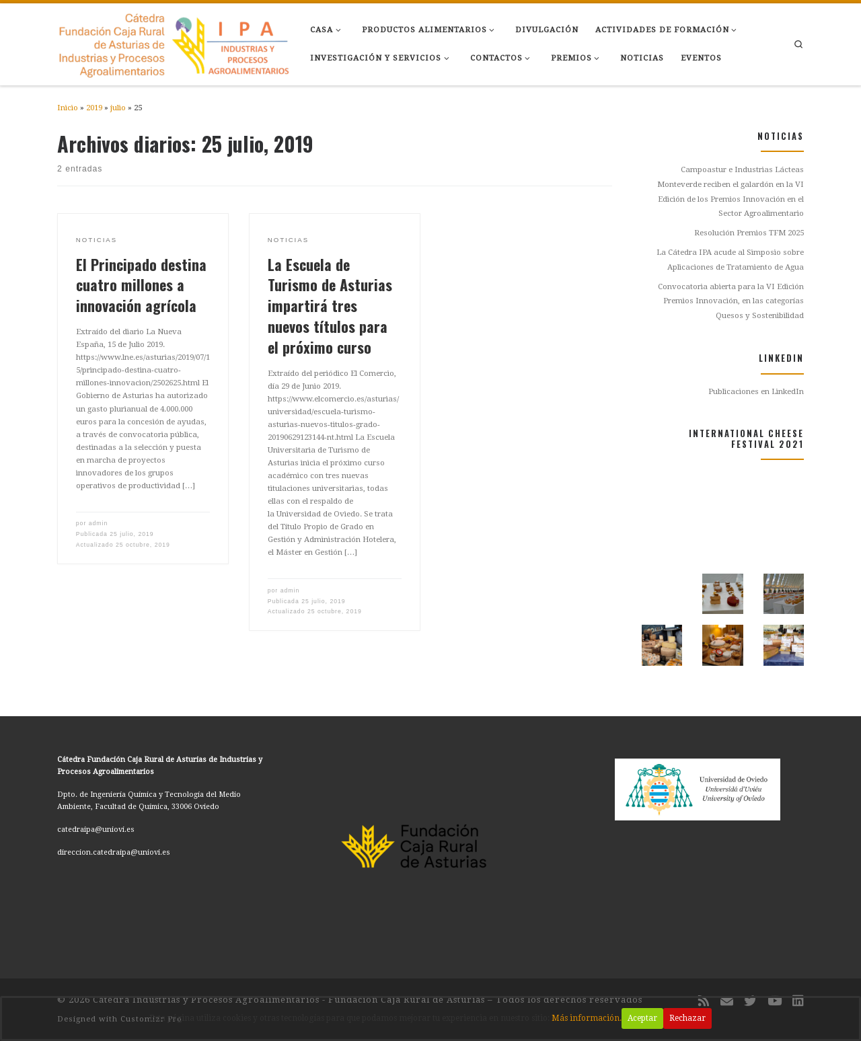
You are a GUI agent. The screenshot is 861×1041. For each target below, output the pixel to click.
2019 (94, 107)
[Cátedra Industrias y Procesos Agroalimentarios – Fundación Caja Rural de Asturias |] (173, 41)
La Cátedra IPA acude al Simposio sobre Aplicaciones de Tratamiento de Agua (730, 259)
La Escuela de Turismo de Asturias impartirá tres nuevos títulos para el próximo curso (330, 306)
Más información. (590, 1018)
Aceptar (647, 1018)
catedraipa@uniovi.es (96, 829)
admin (98, 523)
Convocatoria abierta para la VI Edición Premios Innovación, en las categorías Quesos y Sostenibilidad (731, 301)
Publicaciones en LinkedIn (756, 391)
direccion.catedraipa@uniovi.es (113, 852)
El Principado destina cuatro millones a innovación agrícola (141, 285)
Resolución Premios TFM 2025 (749, 232)
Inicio (67, 107)
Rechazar (693, 1018)
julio (118, 107)
